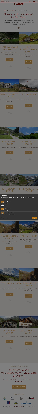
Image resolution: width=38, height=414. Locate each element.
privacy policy (4, 198)
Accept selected (4, 217)
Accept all (34, 217)
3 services (6, 210)
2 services (6, 203)
